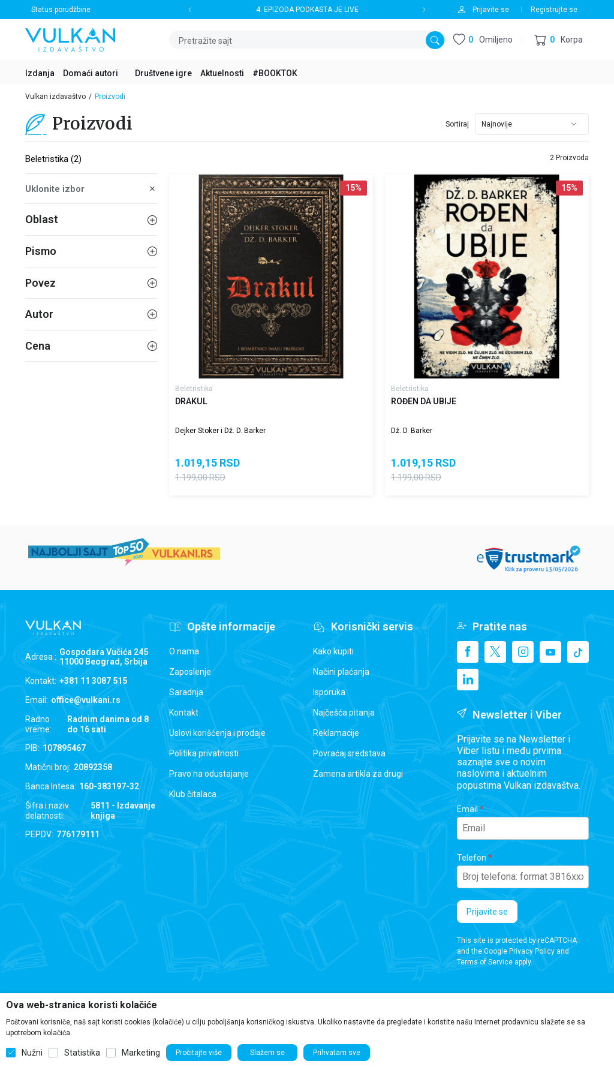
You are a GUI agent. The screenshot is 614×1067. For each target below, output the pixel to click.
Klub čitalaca (192, 794)
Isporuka (329, 692)
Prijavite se (487, 911)
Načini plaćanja (341, 672)
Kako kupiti (333, 651)
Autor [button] (91, 314)
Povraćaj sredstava (349, 753)
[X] (495, 652)
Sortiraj (457, 124)
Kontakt (183, 712)
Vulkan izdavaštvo (55, 96)
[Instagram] (523, 652)
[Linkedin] (467, 679)
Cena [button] (91, 345)
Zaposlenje (190, 672)
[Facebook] (467, 652)
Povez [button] (91, 282)
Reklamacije (336, 733)
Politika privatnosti (204, 753)
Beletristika (194, 388)
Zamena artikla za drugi (358, 774)
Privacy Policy (532, 951)
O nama (184, 651)
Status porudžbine (61, 9)
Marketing (141, 1052)
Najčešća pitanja (344, 712)
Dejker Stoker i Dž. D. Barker (220, 430)
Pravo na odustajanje (209, 774)
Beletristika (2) (53, 159)
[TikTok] (578, 652)
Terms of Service (485, 962)
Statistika (82, 1052)
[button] (558, 40)
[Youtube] (550, 652)
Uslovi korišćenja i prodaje (217, 733)
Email (467, 809)
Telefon (471, 857)
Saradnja (186, 692)
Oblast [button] (91, 219)
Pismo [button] (91, 251)
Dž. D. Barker (411, 430)
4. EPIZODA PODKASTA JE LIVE (307, 9)
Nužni (32, 1052)
